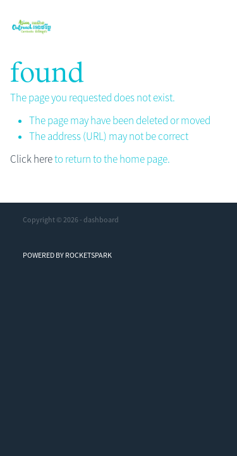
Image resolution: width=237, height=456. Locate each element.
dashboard (101, 220)
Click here (31, 159)
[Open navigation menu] (210, 27)
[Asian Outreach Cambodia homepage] (103, 27)
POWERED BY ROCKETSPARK (67, 255)
